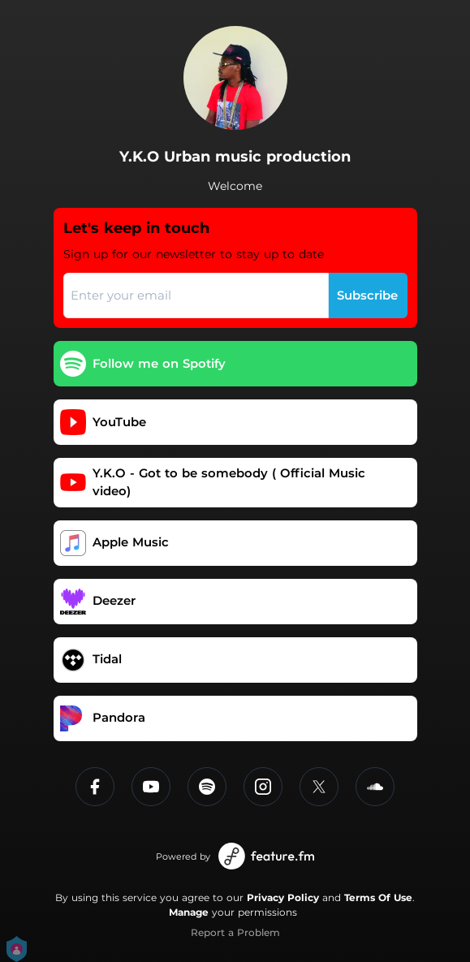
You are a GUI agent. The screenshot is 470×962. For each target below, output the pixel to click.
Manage (189, 912)
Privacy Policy (283, 897)
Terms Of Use (378, 897)
